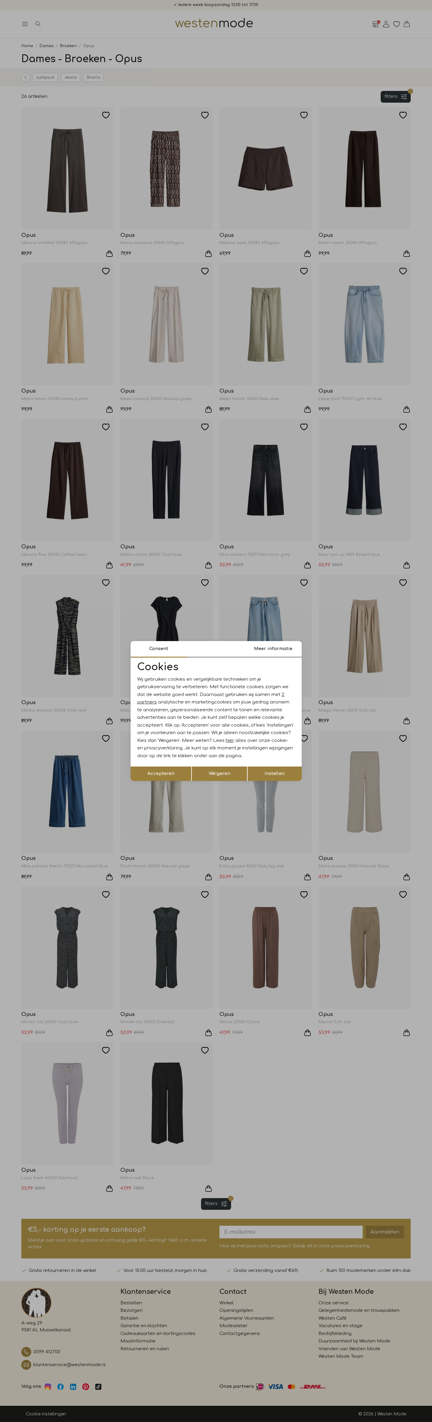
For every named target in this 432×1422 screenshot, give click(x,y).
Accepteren (160, 773)
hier (230, 740)
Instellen (274, 773)
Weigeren (219, 773)
